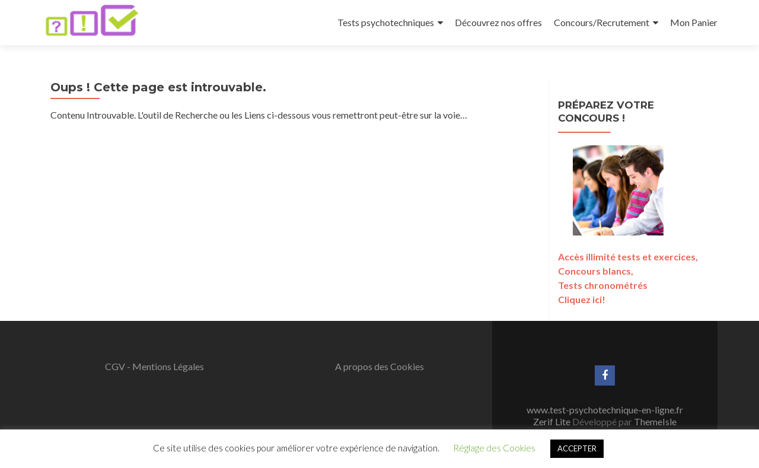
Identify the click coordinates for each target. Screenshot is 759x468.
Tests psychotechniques (385, 22)
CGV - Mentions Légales (154, 366)
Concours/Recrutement (601, 22)
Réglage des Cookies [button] (494, 447)
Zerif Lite (552, 421)
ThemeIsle (655, 421)
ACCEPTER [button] (577, 448)
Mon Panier (693, 22)
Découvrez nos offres (498, 22)
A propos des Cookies (379, 366)
